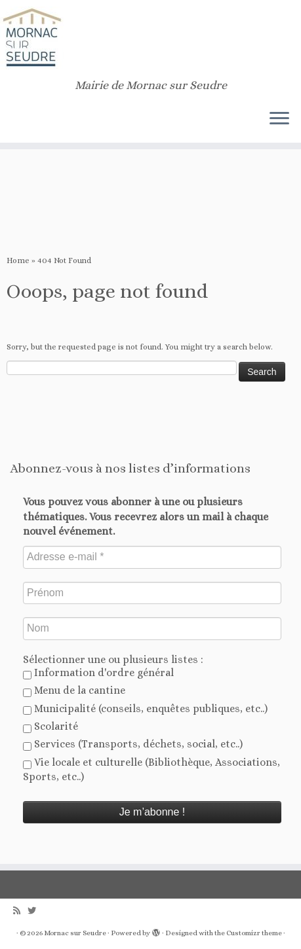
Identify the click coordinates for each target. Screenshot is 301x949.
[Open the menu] (279, 119)
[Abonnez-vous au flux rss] (20, 910)
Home (18, 260)
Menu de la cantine (74, 690)
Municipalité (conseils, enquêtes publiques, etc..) (145, 708)
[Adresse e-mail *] (152, 557)
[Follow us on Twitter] (35, 910)
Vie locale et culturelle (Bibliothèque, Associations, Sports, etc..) (151, 769)
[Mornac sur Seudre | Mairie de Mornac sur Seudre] (150, 39)
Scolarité (50, 726)
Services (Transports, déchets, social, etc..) (133, 744)
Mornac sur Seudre (75, 933)
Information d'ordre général (98, 672)
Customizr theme (254, 933)
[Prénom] (152, 593)
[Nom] (152, 628)
